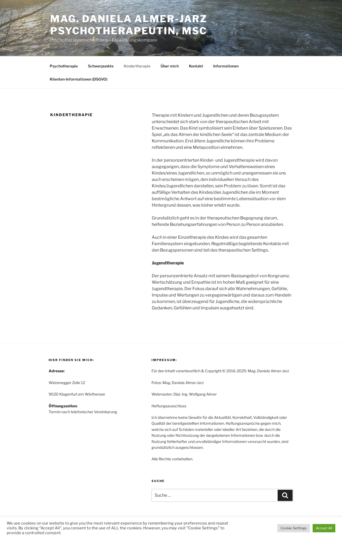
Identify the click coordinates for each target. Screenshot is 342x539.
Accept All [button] (324, 528)
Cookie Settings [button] (294, 528)
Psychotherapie (64, 66)
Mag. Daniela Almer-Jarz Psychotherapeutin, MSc (128, 25)
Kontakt (196, 66)
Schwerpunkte (101, 66)
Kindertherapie (137, 66)
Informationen (226, 66)
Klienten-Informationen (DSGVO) (78, 79)
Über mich (170, 66)
